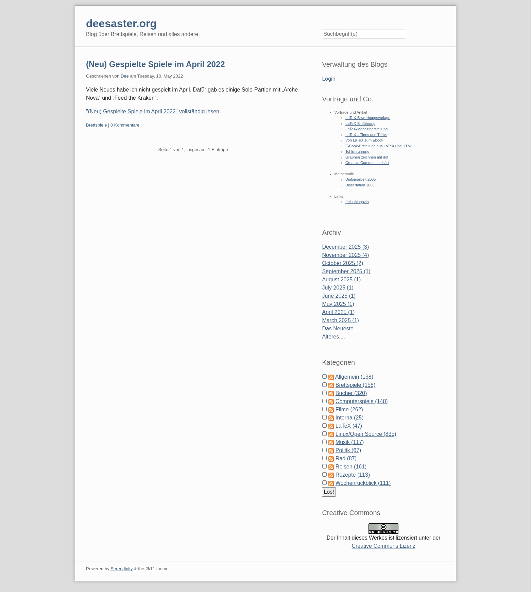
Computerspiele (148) (362, 401)
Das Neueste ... (340, 328)
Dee (125, 76)
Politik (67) (348, 450)
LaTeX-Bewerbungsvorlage (367, 118)
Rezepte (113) (353, 475)
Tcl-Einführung (357, 151)
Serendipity (121, 568)
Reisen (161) (351, 467)
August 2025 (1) (341, 279)
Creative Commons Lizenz (383, 546)
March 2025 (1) (340, 320)
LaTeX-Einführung (360, 123)
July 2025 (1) (338, 288)
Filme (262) (349, 409)
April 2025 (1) (338, 312)
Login (328, 79)
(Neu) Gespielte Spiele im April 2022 (155, 64)
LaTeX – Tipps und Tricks (366, 135)
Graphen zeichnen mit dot (366, 157)
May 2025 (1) (338, 304)
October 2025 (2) (342, 263)
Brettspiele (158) (355, 385)
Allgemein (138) (354, 377)
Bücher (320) (351, 393)
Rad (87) (346, 458)
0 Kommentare (124, 125)
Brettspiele (96, 125)
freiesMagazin (357, 202)
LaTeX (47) (349, 426)
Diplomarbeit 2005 (360, 179)
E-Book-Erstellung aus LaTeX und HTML (379, 146)
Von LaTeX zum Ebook (364, 140)
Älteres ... (333, 337)
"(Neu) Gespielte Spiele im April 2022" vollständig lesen (152, 111)
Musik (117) (350, 442)
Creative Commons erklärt (367, 163)
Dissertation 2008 (360, 185)
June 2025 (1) (339, 296)
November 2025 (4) (345, 255)
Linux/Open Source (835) (366, 434)
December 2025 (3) (345, 247)
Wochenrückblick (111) (363, 483)
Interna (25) (350, 418)
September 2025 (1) (346, 271)
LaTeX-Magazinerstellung (366, 129)
